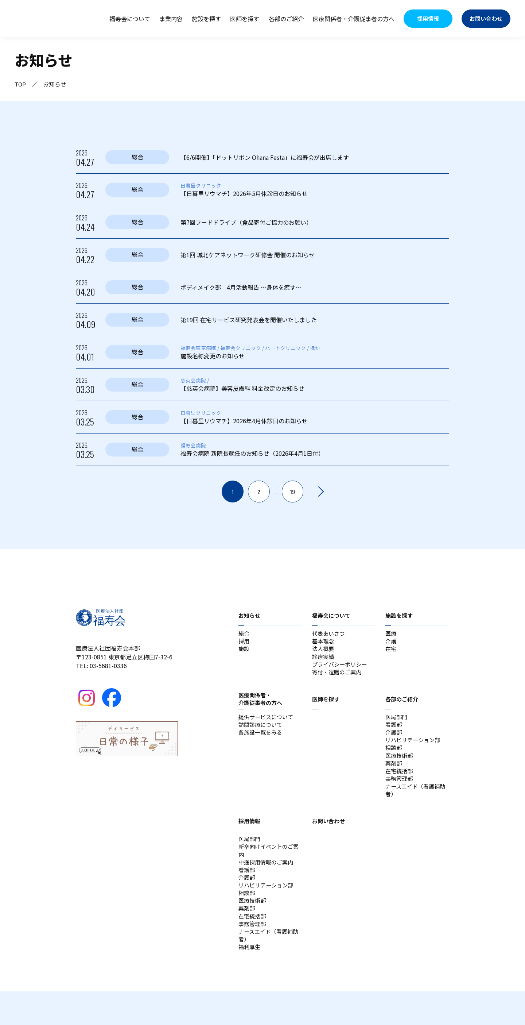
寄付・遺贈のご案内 (338, 677)
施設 (244, 651)
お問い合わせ (329, 839)
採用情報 (250, 839)
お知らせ (250, 615)
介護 (391, 642)
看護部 (394, 732)
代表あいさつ (329, 633)
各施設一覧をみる (261, 741)
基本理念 (323, 642)
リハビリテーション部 (414, 749)
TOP (21, 84)
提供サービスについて (267, 723)
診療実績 (323, 660)
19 (292, 491)
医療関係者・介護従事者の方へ (353, 18)
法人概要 (323, 651)
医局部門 (397, 723)
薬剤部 (394, 776)
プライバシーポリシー (341, 668)
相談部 (394, 758)
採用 (244, 642)
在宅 (391, 651)
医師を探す (244, 18)
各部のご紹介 (286, 18)
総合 (244, 633)
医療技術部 (400, 767)
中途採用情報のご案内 (267, 883)
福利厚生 (250, 979)
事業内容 (171, 18)
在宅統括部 (400, 785)
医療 (391, 633)
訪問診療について (261, 732)
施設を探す (206, 18)
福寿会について (129, 18)
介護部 (394, 741)
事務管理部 (400, 793)
